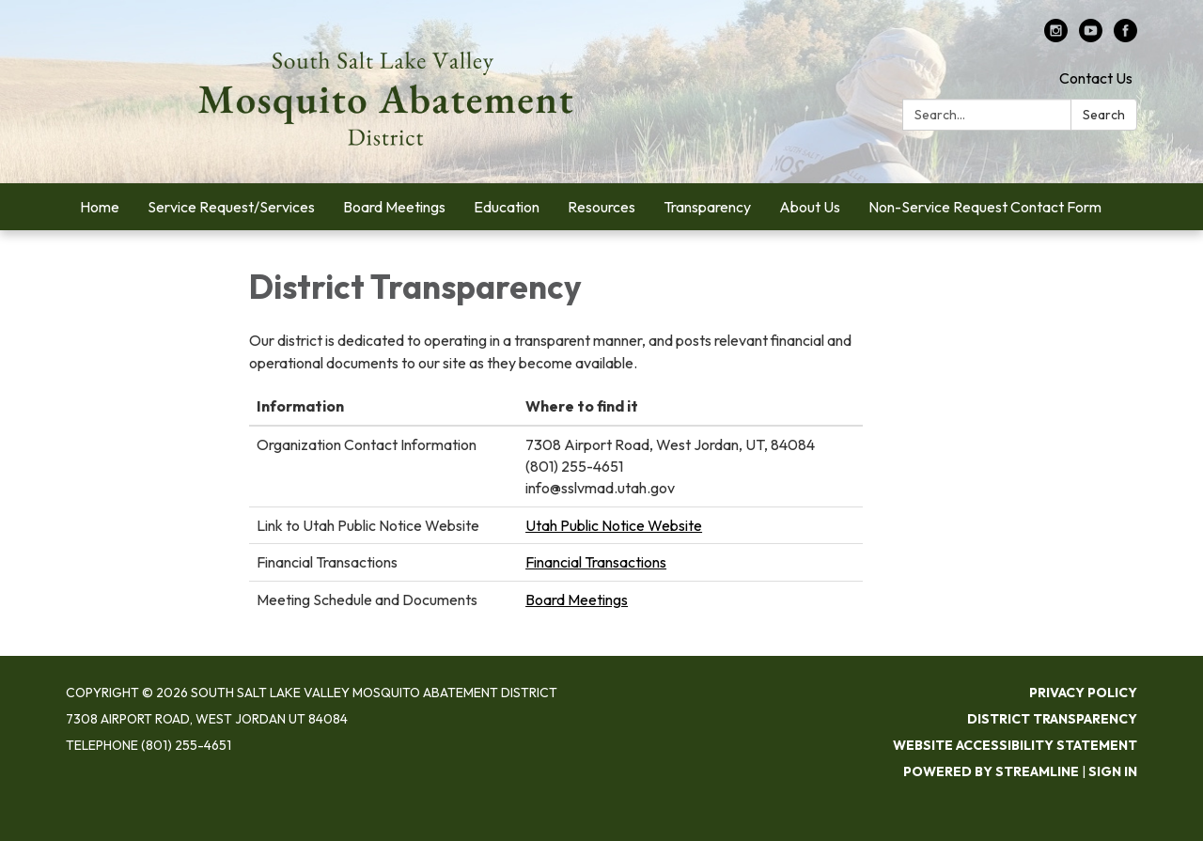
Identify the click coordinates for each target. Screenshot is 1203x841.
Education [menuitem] (506, 206)
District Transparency (1052, 718)
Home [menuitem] (99, 206)
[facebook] (1125, 36)
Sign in (1112, 771)
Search (1104, 114)
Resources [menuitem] (601, 206)
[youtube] (1090, 36)
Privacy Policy (1083, 692)
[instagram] (1056, 36)
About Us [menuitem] (809, 206)
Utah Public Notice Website (613, 525)
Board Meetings (576, 599)
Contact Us (1096, 78)
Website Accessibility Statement (1015, 745)
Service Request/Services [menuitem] (231, 206)
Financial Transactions (595, 562)
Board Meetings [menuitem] (394, 206)
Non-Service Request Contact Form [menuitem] (984, 206)
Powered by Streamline (991, 771)
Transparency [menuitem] (707, 206)
